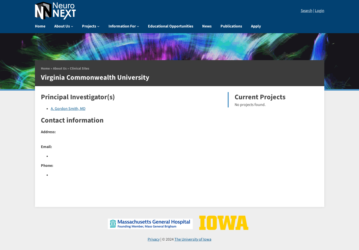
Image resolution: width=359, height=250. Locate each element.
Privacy (154, 239)
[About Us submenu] (72, 26)
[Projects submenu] (98, 26)
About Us (60, 68)
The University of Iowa (192, 239)
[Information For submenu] (138, 26)
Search (306, 10)
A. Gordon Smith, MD (68, 108)
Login (319, 10)
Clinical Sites (79, 68)
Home (45, 68)
